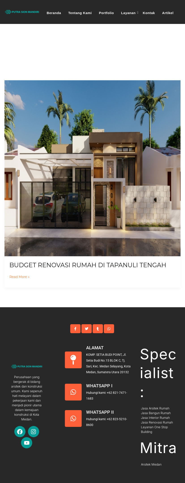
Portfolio (106, 13)
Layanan (129, 13)
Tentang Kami (80, 13)
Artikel (168, 13)
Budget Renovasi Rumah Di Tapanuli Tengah (87, 265)
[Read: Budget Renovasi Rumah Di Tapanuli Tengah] (92, 168)
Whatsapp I (99, 385)
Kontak (149, 13)
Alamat (95, 347)
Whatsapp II (100, 412)
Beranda (54, 13)
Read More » (19, 276)
